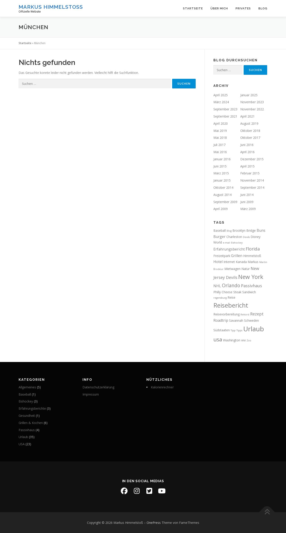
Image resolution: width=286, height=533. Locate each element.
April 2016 (247, 152)
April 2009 (220, 209)
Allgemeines (27, 387)
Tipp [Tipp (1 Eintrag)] (233, 330)
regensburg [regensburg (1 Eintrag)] (220, 297)
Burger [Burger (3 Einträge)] (219, 236)
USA (22, 444)
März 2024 (221, 102)
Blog (262, 8)
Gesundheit (27, 415)
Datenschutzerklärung (98, 387)
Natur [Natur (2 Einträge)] (245, 269)
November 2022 (252, 109)
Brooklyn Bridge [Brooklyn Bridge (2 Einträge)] (244, 230)
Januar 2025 (249, 95)
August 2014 (222, 195)
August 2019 (249, 123)
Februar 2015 (250, 173)
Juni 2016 (247, 145)
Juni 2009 (247, 202)
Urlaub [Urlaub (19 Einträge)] (253, 328)
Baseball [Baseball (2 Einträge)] (219, 230)
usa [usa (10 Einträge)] (217, 339)
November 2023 (252, 102)
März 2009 (248, 209)
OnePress (154, 522)
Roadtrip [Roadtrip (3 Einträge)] (220, 320)
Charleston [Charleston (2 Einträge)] (234, 237)
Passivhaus (27, 430)
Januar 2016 (222, 159)
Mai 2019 (220, 130)
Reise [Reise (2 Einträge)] (231, 297)
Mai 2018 (220, 137)
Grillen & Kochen (31, 423)
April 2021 (247, 116)
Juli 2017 (219, 145)
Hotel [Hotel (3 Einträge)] (218, 261)
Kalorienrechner (162, 387)
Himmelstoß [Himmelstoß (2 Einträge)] (252, 256)
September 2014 (252, 187)
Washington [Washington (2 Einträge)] (231, 340)
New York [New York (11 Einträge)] (250, 276)
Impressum (90, 394)
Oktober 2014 (223, 187)
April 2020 (220, 123)
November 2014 (252, 180)
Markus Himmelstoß (51, 7)
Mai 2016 (220, 152)
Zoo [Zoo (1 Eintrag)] (249, 340)
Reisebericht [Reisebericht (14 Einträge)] (230, 305)
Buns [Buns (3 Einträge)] (261, 230)
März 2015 (221, 173)
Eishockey (26, 401)
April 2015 (247, 166)
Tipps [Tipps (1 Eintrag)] (239, 330)
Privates (243, 8)
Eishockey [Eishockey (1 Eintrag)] (237, 242)
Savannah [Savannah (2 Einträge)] (236, 320)
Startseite (193, 8)
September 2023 (225, 109)
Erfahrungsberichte (32, 408)
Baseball (25, 394)
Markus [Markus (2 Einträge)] (253, 262)
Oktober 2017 (250, 137)
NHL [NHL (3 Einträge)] (217, 285)
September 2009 (225, 202)
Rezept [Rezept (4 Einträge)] (257, 314)
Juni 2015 (220, 166)
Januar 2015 (222, 180)
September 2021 (225, 116)
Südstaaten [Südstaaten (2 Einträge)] (221, 330)
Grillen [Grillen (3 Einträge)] (236, 255)
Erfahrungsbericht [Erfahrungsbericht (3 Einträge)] (229, 249)
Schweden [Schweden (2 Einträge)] (251, 320)
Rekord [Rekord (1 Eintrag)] (244, 314)
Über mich (219, 8)
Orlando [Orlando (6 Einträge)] (231, 285)
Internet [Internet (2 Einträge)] (229, 262)
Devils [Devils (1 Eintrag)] (246, 237)
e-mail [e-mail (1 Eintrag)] (226, 242)
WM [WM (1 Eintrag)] (243, 340)
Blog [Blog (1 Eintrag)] (229, 230)
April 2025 (220, 95)
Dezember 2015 (252, 159)
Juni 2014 (247, 195)
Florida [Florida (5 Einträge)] (253, 249)
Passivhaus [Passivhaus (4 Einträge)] (251, 285)
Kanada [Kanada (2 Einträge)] (241, 262)
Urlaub (23, 437)
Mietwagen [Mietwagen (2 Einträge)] (232, 269)
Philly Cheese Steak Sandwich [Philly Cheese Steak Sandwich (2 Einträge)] (234, 292)
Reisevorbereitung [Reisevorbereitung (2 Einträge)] (226, 314)
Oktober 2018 (250, 130)
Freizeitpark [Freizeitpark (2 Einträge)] (221, 256)
